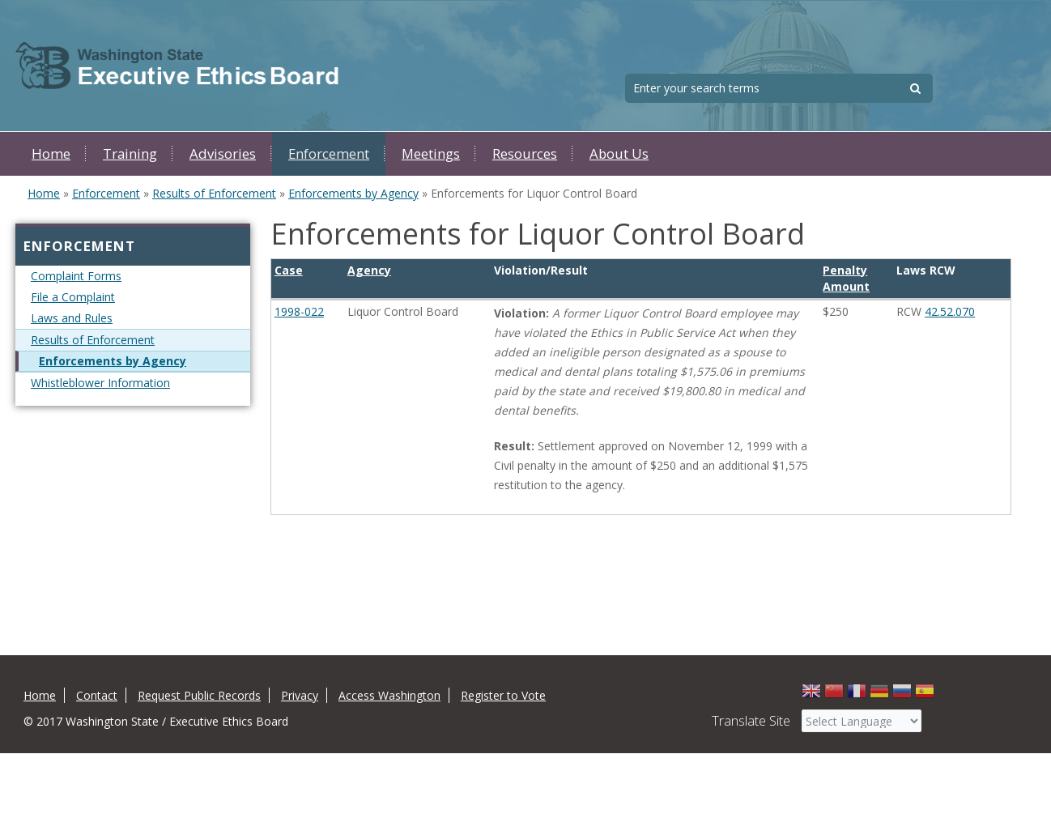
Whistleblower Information (100, 382)
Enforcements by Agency (353, 193)
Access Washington (389, 695)
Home (51, 153)
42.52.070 (950, 311)
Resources (524, 153)
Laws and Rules (72, 318)
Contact (96, 695)
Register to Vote (503, 695)
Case (288, 270)
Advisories (222, 153)
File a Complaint (73, 297)
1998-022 (299, 311)
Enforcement (328, 153)
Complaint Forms (76, 275)
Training (130, 153)
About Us (619, 153)
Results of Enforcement (214, 193)
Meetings (431, 153)
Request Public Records (199, 695)
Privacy (299, 695)
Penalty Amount (846, 278)
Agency (369, 270)
